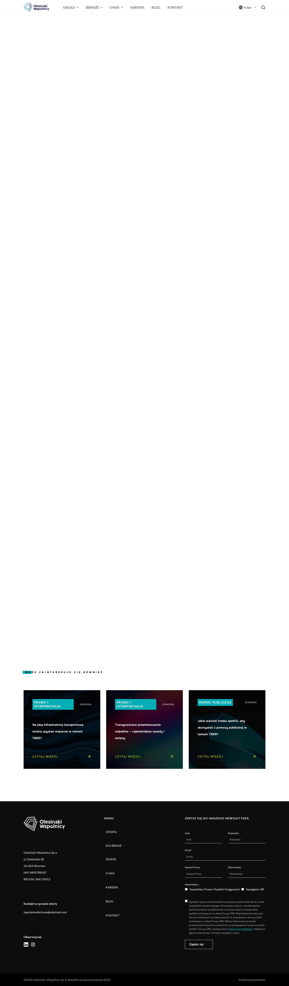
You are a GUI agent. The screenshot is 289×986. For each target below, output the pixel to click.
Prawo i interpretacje (47, 704)
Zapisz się (196, 944)
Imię (187, 833)
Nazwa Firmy (192, 867)
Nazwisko (233, 833)
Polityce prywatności (240, 928)
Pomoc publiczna (215, 702)
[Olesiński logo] (36, 7)
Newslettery (192, 884)
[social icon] (26, 944)
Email (188, 850)
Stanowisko (234, 867)
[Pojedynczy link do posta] (62, 729)
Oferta (111, 832)
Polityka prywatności (252, 979)
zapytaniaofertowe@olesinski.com (45, 912)
